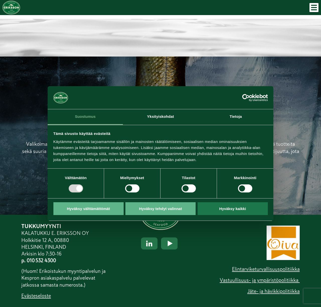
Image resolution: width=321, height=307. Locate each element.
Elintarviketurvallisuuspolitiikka (266, 269)
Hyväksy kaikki (232, 209)
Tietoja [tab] (236, 116)
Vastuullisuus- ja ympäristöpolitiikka (260, 280)
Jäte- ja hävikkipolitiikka (273, 291)
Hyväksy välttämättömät (88, 209)
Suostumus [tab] (85, 116)
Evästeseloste (36, 295)
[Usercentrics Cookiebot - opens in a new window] (246, 97)
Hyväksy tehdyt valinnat (160, 209)
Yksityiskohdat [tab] (160, 116)
